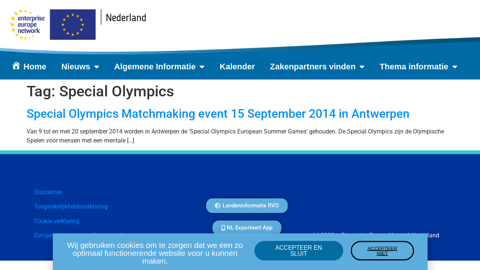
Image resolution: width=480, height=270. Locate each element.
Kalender (237, 66)
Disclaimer (48, 192)
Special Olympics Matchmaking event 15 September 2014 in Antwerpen (218, 113)
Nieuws (80, 67)
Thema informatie (418, 67)
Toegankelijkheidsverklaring (71, 206)
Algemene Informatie (159, 67)
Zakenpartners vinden (317, 67)
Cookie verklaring (56, 221)
